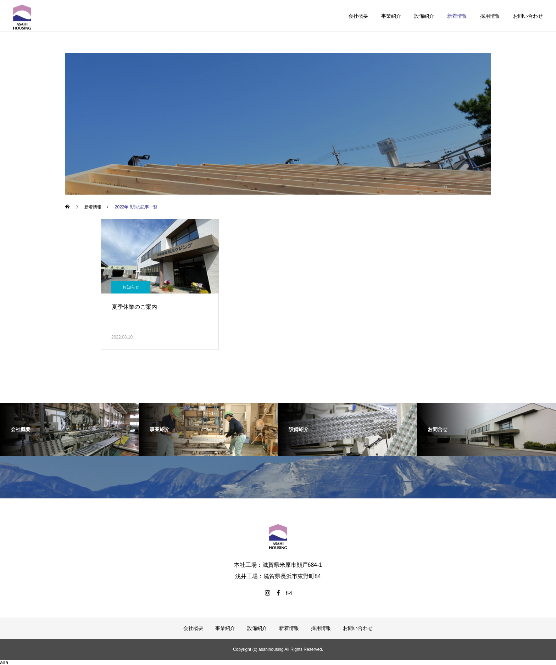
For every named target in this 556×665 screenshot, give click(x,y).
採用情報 (490, 16)
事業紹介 (391, 16)
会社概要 (358, 16)
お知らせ (130, 287)
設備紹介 (424, 16)
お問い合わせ (528, 16)
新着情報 (457, 16)
